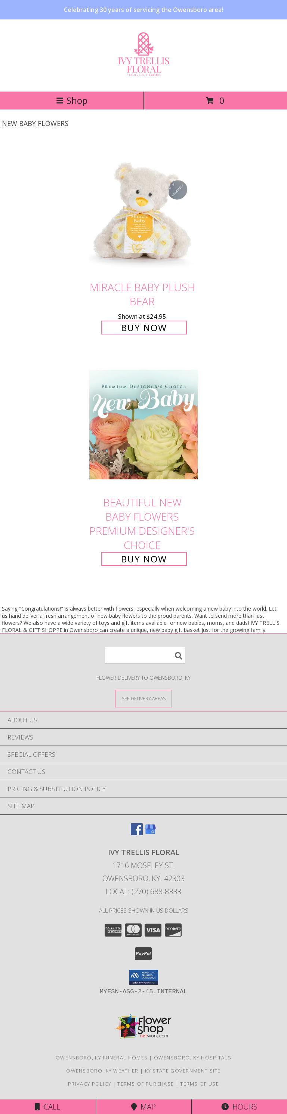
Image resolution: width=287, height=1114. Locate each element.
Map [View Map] (143, 1107)
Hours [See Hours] (239, 1107)
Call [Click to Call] (47, 1107)
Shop (71, 100)
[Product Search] (145, 655)
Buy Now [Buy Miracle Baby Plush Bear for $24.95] (144, 327)
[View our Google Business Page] (150, 832)
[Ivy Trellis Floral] (143, 73)
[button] (143, 977)
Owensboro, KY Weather (102, 1070)
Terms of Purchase (145, 1083)
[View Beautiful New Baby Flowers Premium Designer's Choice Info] (143, 424)
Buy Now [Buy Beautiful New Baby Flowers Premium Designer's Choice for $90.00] (144, 559)
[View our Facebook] (137, 832)
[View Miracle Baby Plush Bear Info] (143, 209)
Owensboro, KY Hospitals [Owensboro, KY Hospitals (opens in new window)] (192, 1057)
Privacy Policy (89, 1083)
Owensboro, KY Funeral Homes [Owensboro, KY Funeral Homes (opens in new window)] (102, 1057)
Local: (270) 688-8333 (143, 891)
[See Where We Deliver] (143, 698)
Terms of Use (199, 1083)
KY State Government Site (183, 1070)
